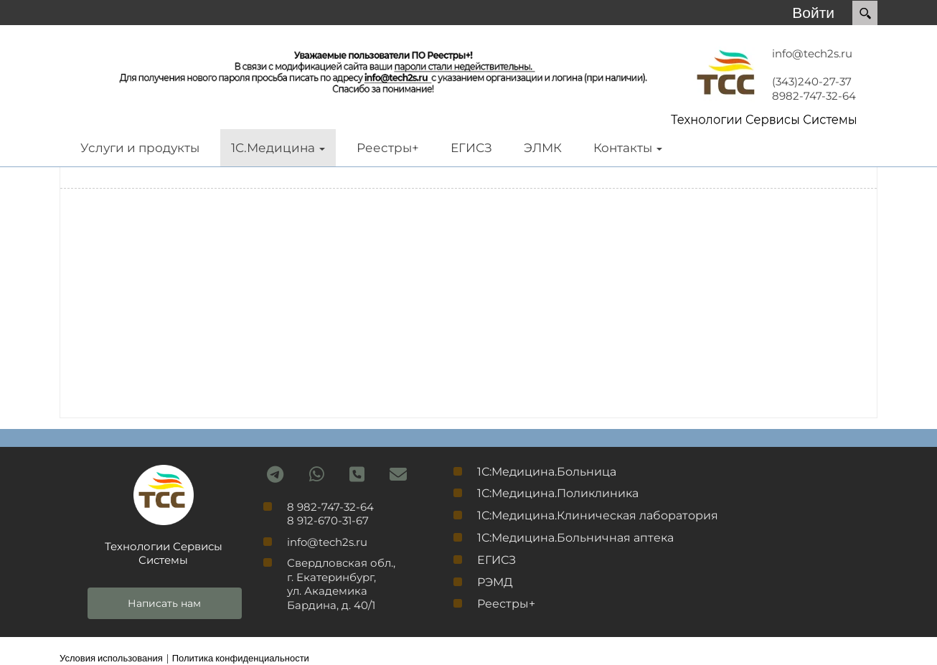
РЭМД (495, 582)
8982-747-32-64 (814, 96)
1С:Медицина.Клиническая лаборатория (597, 515)
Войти (813, 12)
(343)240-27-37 (812, 81)
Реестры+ (506, 603)
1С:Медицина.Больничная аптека (575, 537)
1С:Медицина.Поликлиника (558, 493)
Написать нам (164, 603)
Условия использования (111, 657)
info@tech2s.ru (812, 53)
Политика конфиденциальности (240, 657)
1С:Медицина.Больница (546, 471)
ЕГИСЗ (496, 560)
